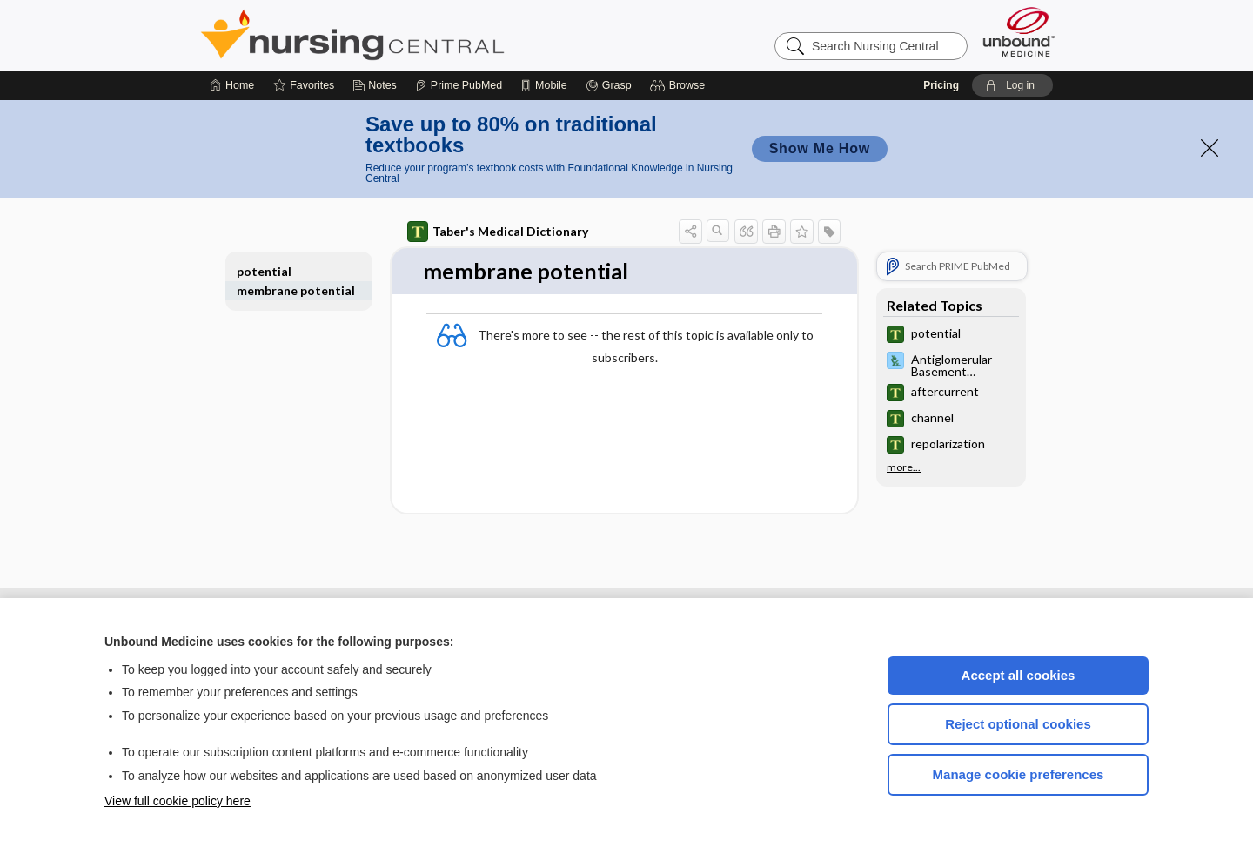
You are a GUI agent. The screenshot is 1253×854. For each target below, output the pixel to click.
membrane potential (296, 290)
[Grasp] (609, 85)
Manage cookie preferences (1018, 774)
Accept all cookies (1018, 675)
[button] (680, 85)
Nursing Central (417, 35)
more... (904, 467)
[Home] (232, 85)
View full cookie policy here (177, 801)
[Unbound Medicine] (1019, 31)
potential (264, 271)
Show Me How (819, 148)
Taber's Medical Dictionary (497, 231)
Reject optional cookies (1018, 723)
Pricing (941, 85)
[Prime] (458, 85)
